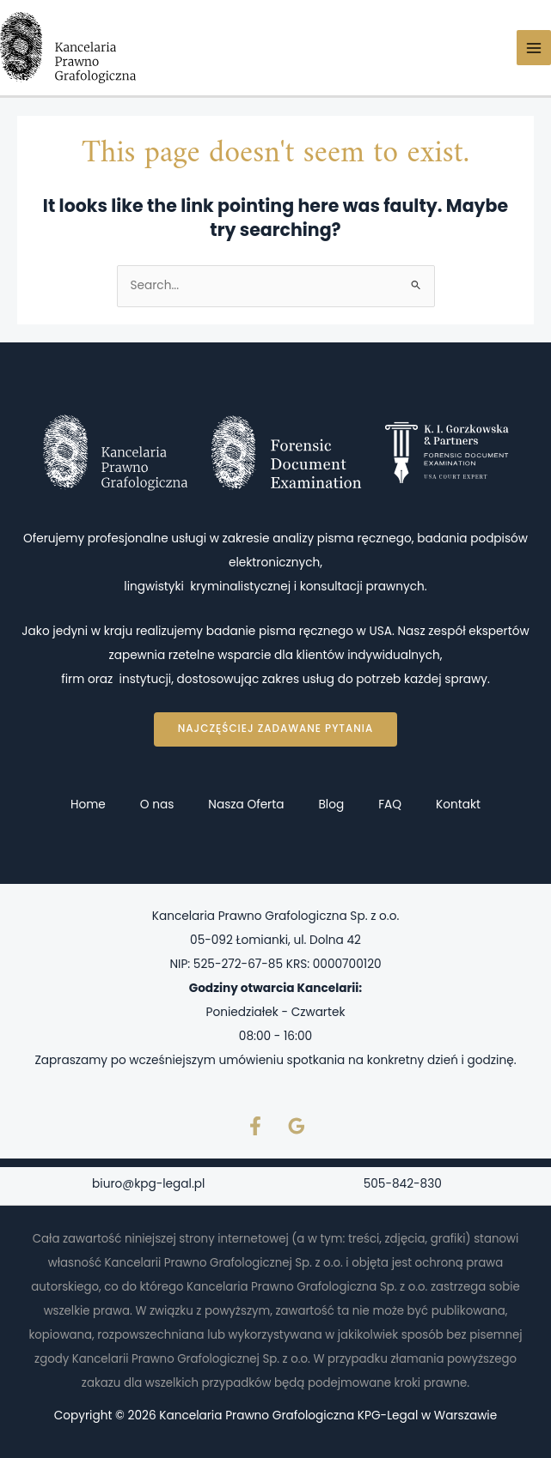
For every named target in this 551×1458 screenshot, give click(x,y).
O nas (157, 804)
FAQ (389, 804)
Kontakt (458, 804)
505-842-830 (403, 1184)
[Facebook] (255, 1125)
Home (88, 804)
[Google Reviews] (296, 1125)
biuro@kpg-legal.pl (148, 1184)
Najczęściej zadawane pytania (275, 728)
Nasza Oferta (246, 804)
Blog (331, 804)
